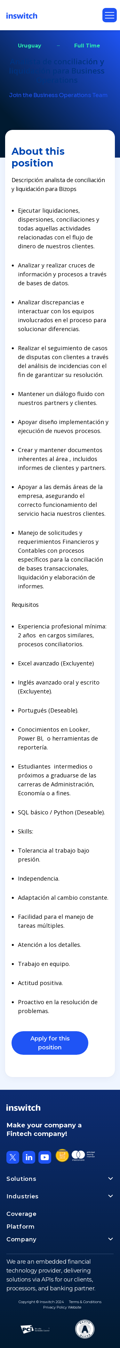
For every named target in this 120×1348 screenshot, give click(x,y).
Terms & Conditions (85, 1302)
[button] (109, 15)
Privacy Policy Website (62, 1307)
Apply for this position (50, 1043)
